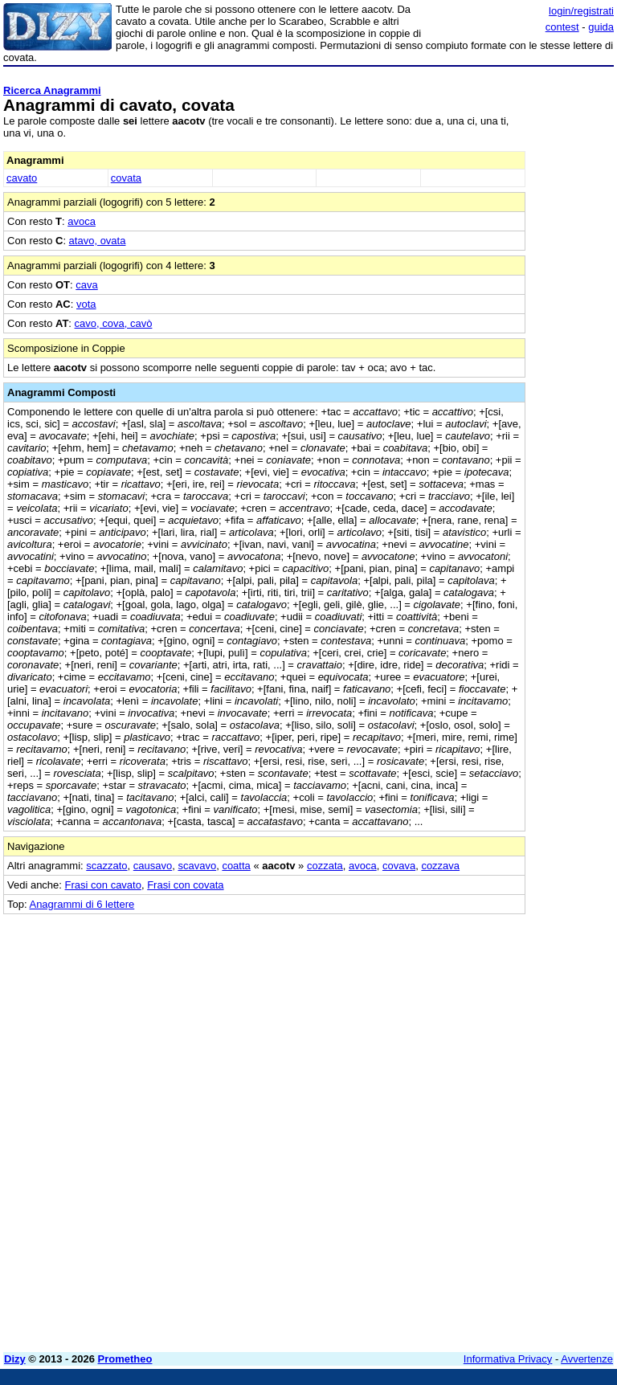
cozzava (440, 866)
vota (86, 304)
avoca (81, 221)
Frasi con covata (185, 885)
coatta (236, 866)
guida (601, 27)
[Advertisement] (493, 1014)
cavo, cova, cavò (114, 323)
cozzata (325, 866)
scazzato (106, 866)
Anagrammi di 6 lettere (81, 904)
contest (562, 27)
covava (398, 866)
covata (126, 178)
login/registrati (581, 11)
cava (86, 285)
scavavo (197, 866)
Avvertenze (587, 1359)
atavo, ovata (97, 241)
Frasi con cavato (103, 885)
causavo (152, 866)
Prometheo (125, 1359)
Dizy (15, 1359)
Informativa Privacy (508, 1359)
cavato (21, 178)
